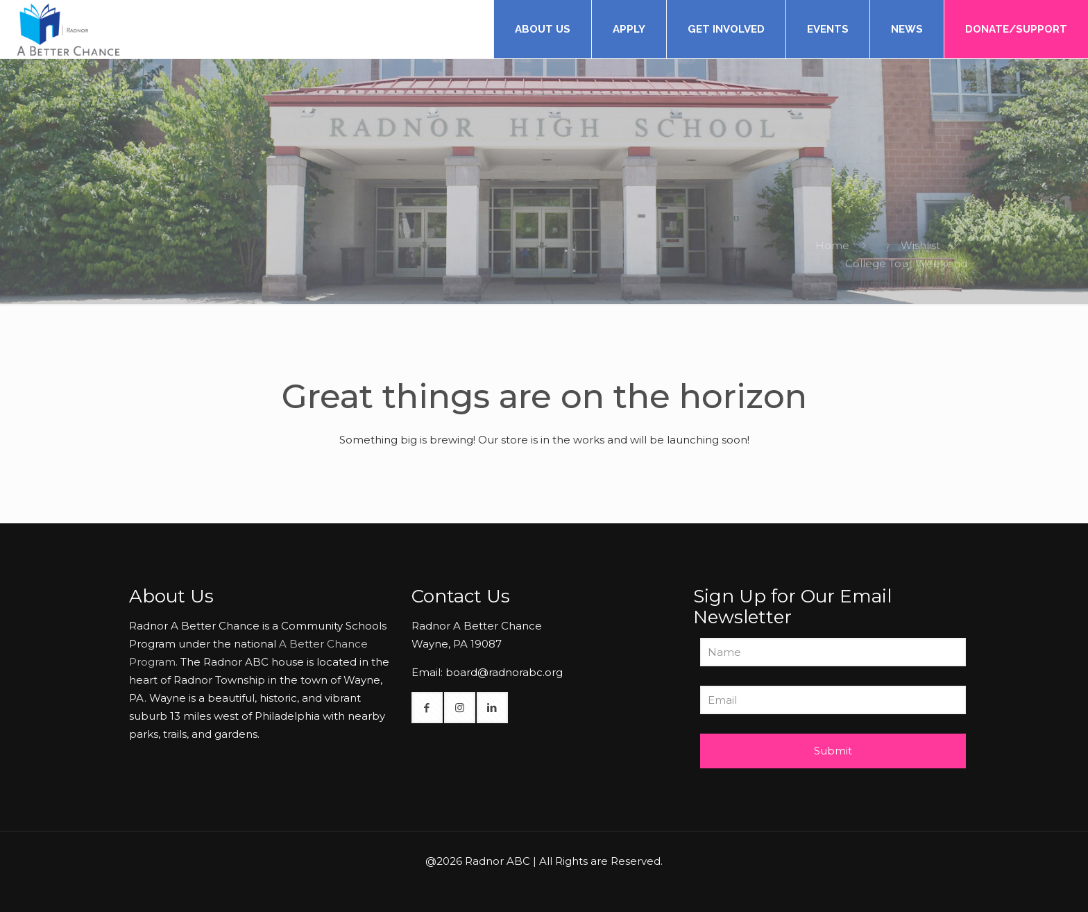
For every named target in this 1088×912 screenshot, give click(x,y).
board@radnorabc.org (504, 672)
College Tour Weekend (906, 263)
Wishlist (920, 245)
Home (832, 245)
